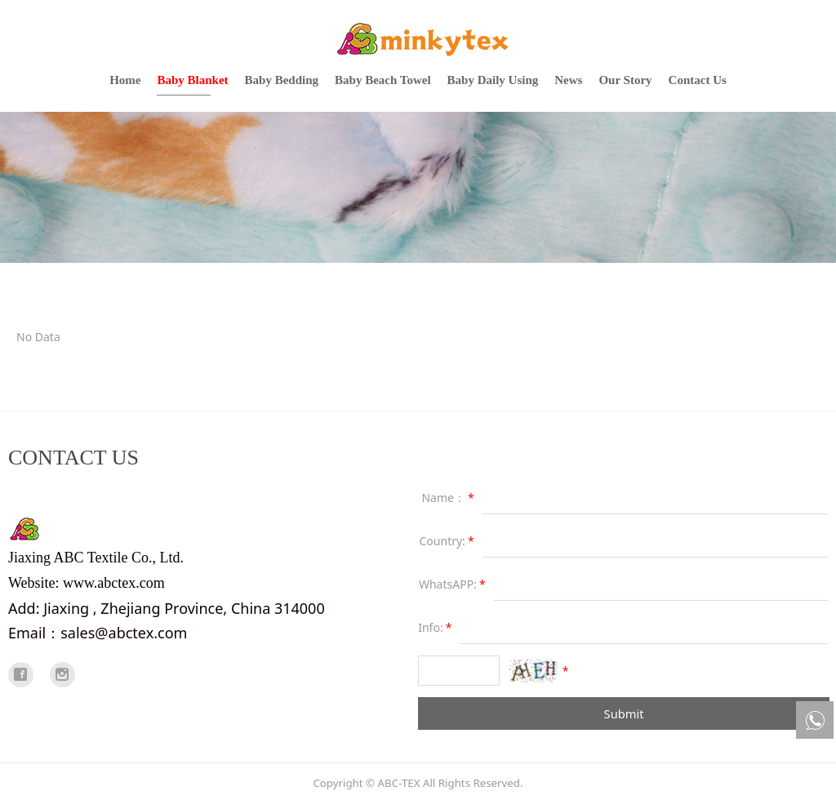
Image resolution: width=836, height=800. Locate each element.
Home (124, 80)
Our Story (624, 80)
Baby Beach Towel (383, 80)
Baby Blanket (192, 80)
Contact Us (698, 80)
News (568, 80)
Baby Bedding (281, 80)
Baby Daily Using (493, 80)
